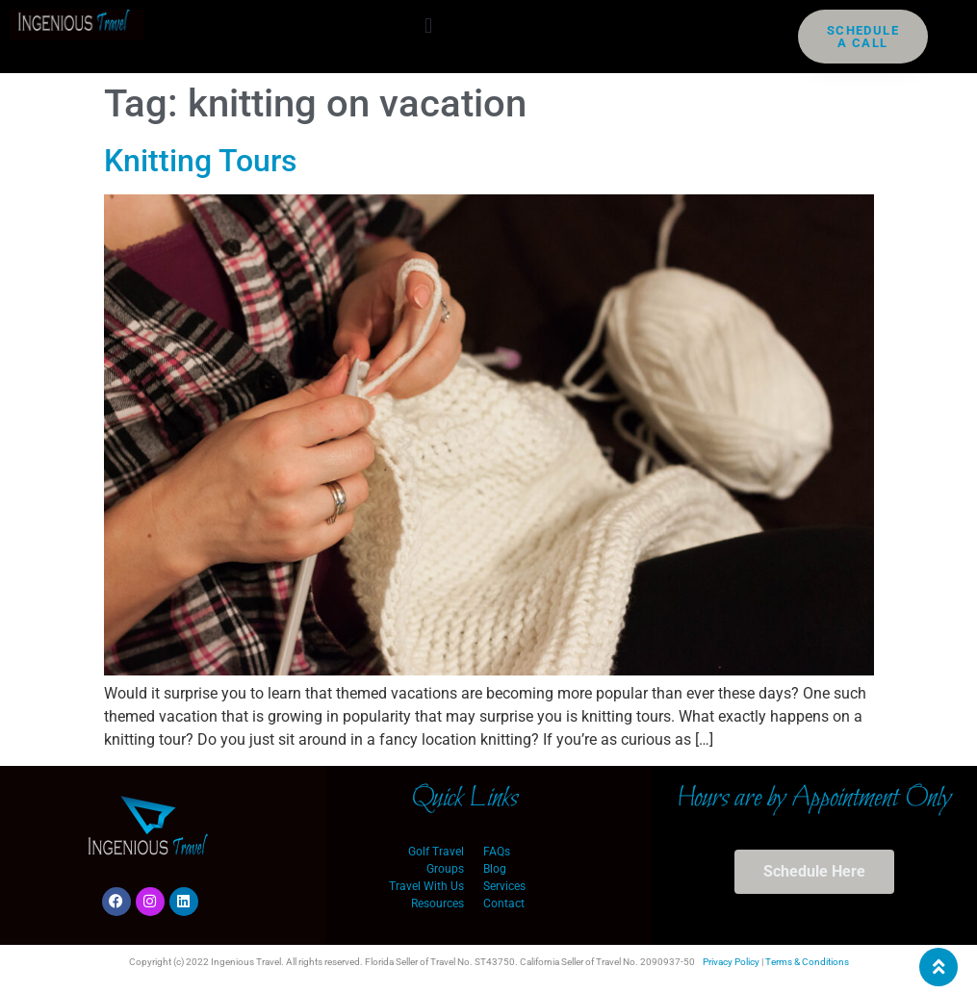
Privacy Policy (731, 961)
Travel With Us (426, 886)
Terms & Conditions (807, 961)
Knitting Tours (200, 160)
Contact (504, 903)
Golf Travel (436, 851)
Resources (437, 903)
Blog (494, 869)
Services (504, 886)
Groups (445, 869)
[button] (428, 25)
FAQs (496, 851)
